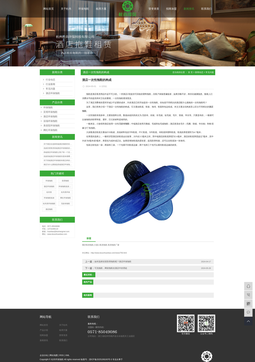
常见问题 (50, 88)
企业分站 (44, 355)
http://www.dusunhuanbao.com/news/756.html (109, 253)
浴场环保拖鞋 (50, 121)
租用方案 (101, 8)
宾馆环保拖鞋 (50, 112)
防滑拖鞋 (65, 181)
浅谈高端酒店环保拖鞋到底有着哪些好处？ (58, 156)
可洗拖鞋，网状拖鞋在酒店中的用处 (110, 268)
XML (67, 355)
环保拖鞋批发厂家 (65, 186)
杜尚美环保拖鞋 (49, 204)
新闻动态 (199, 72)
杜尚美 (49, 192)
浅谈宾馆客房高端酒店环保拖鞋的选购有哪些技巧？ (58, 148)
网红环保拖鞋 (50, 130)
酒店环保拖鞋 (50, 116)
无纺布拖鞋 (65, 204)
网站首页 (48, 8)
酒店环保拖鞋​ (53, 93)
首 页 (190, 72)
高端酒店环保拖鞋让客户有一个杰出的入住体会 (58, 152)
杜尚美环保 (65, 192)
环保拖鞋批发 (49, 198)
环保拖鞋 (83, 8)
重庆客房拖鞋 (88, 245)
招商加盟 (171, 8)
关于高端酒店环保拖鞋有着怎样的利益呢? (58, 160)
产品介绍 (44, 330)
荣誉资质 (154, 8)
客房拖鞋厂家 (113, 245)
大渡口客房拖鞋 (100, 245)
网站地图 (54, 355)
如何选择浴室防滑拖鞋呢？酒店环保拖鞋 (112, 261)
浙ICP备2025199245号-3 (100, 359)
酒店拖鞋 (49, 209)
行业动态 (50, 79)
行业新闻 (50, 84)
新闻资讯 (189, 8)
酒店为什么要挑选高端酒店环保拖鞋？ (58, 165)
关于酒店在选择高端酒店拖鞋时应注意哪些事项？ (58, 144)
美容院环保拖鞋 (51, 125)
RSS (61, 355)
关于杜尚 (66, 8)
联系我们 (206, 8)
